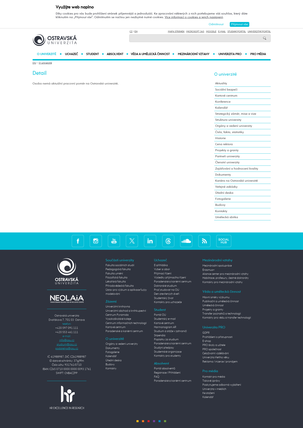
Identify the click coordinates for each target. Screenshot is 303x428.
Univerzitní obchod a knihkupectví (126, 310)
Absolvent (117, 54)
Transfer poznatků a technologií (221, 313)
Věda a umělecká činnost (152, 54)
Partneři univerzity (227, 156)
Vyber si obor (162, 269)
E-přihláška (161, 265)
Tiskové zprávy (211, 380)
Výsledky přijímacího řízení (170, 277)
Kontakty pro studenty (167, 355)
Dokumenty (223, 174)
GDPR (206, 332)
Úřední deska (224, 192)
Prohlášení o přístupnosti (217, 337)
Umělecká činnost (213, 305)
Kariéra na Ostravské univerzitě (236, 180)
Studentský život (163, 298)
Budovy (220, 204)
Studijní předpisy (164, 347)
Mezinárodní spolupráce (217, 265)
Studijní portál (237, 31)
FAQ (156, 376)
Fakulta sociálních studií (120, 265)
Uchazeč (74, 54)
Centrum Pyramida (117, 314)
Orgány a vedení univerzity (233, 125)
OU (34, 63)
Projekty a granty (227, 150)
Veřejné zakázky (226, 186)
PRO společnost (211, 349)
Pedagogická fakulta (118, 269)
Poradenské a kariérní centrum (124, 331)
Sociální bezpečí (226, 89)
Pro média (258, 54)
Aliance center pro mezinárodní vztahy (225, 274)
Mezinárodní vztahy (196, 54)
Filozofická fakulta (116, 277)
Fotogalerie (223, 198)
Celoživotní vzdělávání (215, 353)
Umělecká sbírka (226, 217)
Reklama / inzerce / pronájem (220, 361)
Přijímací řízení (162, 273)
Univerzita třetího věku (215, 357)
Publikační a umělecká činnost (220, 301)
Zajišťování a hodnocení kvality (236, 168)
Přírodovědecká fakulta (120, 285)
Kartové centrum (226, 95)
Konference (223, 101)
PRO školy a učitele (213, 345)
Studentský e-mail (165, 319)
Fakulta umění (114, 273)
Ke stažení (208, 393)
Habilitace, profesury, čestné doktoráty (225, 278)
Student (95, 54)
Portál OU (160, 314)
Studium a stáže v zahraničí (170, 331)
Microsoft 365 (195, 31)
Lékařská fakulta (116, 281)
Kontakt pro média (213, 376)
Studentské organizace (167, 351)
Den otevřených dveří (166, 294)
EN (135, 31)
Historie (220, 138)
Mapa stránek (176, 31)
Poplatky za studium (166, 339)
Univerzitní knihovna (118, 306)
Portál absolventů (164, 368)
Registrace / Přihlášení (167, 372)
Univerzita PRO (232, 54)
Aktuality (221, 83)
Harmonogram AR (165, 327)
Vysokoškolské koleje (118, 319)
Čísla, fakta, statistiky (229, 132)
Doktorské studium (165, 285)
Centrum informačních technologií (126, 323)
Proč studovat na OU (166, 289)
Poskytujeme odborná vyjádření (221, 384)
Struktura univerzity (228, 119)
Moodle (211, 31)
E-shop (206, 341)
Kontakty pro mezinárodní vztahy (222, 282)
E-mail (222, 31)
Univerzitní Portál (259, 31)
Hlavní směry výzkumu (216, 297)
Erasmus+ (208, 270)
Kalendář (221, 107)
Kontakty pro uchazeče (168, 302)
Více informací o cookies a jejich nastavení (194, 17)
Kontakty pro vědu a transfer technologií (226, 317)
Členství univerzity (227, 162)
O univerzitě (49, 54)
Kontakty (221, 211)
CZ (131, 31)
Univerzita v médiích (214, 389)
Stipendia (159, 335)
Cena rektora (224, 144)
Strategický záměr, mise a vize (235, 113)
